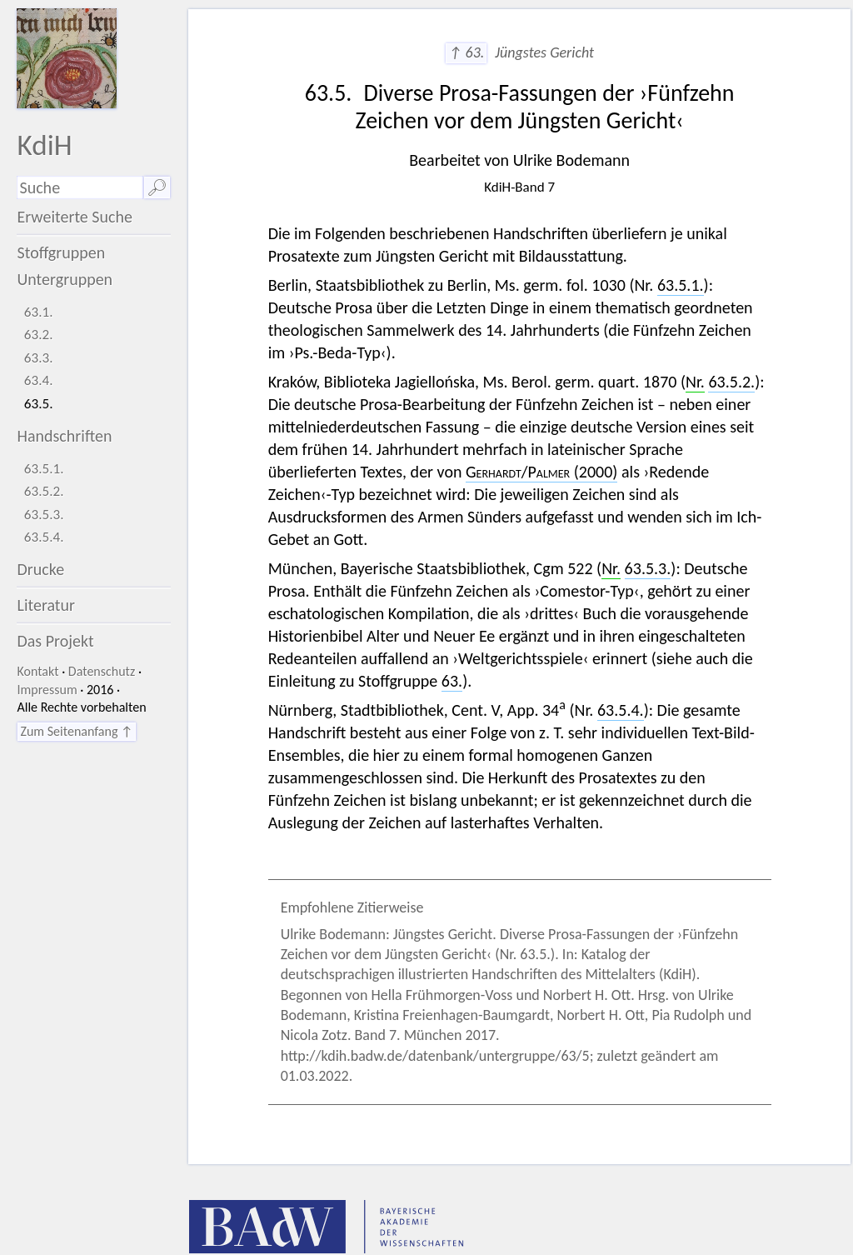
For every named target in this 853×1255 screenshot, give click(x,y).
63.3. (38, 358)
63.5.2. (44, 491)
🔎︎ (157, 188)
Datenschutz (101, 671)
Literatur (46, 605)
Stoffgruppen (61, 252)
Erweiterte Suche (74, 217)
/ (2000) (541, 472)
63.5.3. (44, 514)
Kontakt (37, 671)
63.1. (38, 312)
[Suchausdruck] (79, 187)
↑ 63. (466, 52)
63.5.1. (44, 469)
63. (451, 681)
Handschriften (64, 436)
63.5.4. (44, 537)
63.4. (38, 380)
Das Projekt (55, 641)
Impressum (47, 690)
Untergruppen (64, 279)
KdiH (44, 144)
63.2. (38, 334)
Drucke (40, 569)
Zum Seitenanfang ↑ (76, 731)
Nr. (695, 382)
